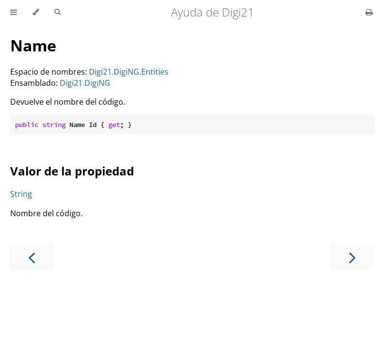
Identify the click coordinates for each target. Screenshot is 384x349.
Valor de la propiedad (72, 171)
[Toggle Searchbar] (57, 12)
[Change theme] (36, 12)
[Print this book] (369, 12)
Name (33, 45)
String (21, 194)
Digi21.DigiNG (85, 83)
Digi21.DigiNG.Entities (128, 71)
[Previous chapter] (31, 256)
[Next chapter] (352, 256)
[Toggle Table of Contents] (13, 12)
